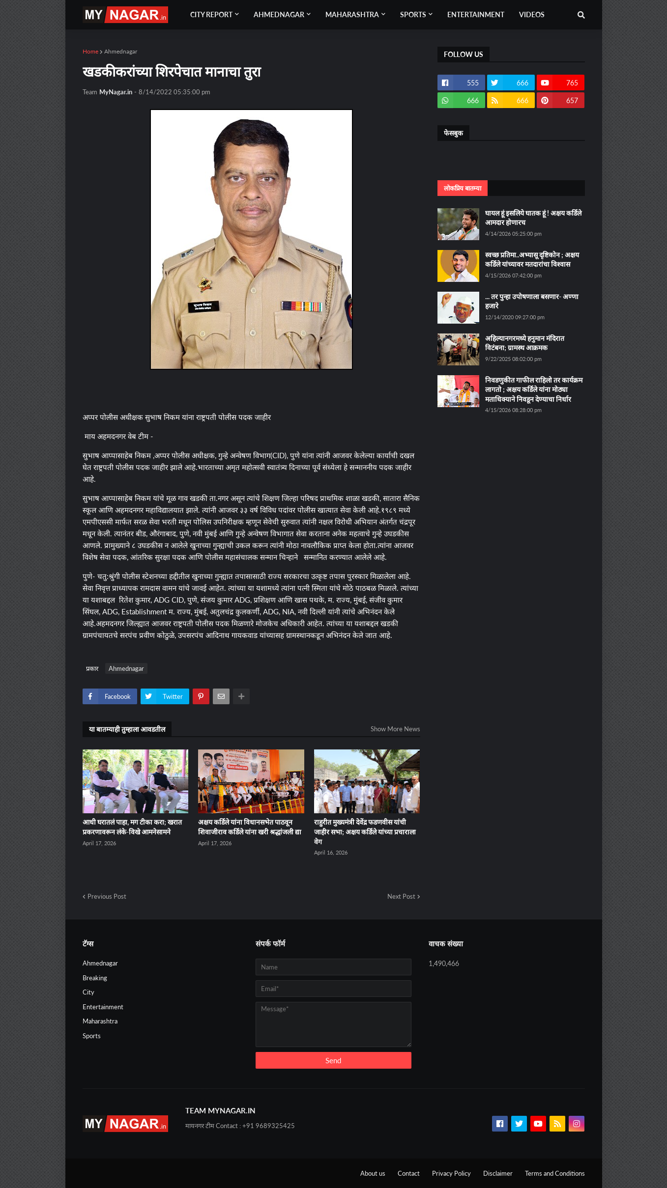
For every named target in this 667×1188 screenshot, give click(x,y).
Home (90, 51)
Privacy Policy (451, 1173)
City (88, 992)
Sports (92, 1036)
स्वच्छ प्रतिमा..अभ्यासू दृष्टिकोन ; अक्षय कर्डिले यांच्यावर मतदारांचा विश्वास (532, 259)
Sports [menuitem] (413, 14)
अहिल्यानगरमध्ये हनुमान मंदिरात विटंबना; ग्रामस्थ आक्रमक (524, 343)
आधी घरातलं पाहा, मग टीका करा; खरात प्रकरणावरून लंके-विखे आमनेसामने (132, 827)
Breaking (95, 978)
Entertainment (103, 1007)
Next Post (401, 896)
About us (372, 1173)
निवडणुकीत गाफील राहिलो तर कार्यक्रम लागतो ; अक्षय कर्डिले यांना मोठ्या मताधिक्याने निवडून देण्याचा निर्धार (533, 389)
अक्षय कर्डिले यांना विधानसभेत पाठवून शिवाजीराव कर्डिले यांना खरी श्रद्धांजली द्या (249, 827)
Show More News (395, 729)
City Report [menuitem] (211, 14)
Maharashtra (100, 1021)
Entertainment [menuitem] (475, 14)
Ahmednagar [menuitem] (279, 14)
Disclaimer (498, 1173)
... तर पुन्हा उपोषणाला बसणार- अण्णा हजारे (532, 301)
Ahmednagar (120, 51)
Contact (409, 1173)
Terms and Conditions (555, 1173)
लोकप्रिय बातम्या (462, 188)
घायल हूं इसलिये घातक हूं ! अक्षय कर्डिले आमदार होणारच (533, 218)
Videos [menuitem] (532, 14)
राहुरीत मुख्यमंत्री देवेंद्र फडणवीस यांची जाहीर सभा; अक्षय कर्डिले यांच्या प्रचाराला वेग (365, 831)
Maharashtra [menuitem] (352, 14)
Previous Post (106, 896)
